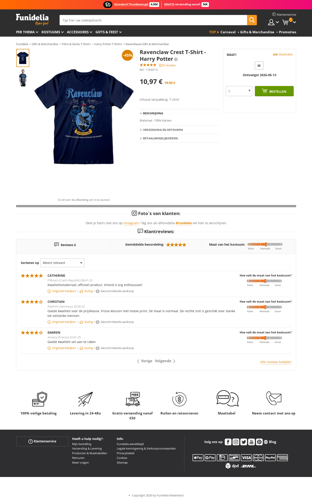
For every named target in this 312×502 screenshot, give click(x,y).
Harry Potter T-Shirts (108, 44)
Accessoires (78, 32)
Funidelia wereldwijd (130, 444)
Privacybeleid (125, 453)
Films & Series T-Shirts (76, 44)
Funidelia (22, 44)
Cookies (122, 458)
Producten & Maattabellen (89, 453)
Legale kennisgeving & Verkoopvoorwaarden (146, 448)
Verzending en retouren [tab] (163, 130)
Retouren (78, 458)
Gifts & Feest (107, 32)
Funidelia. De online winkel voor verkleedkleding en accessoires (32, 20)
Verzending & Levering (87, 448)
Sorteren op (30, 263)
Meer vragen (80, 462)
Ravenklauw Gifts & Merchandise (147, 44)
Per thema (25, 32)
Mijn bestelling (81, 444)
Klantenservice (42, 441)
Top (212, 32)
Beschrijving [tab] (153, 113)
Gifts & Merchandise (45, 44)
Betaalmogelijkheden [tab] (160, 138)
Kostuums (51, 32)
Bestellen (277, 91)
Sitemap (122, 462)
